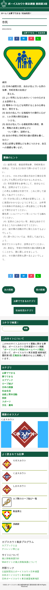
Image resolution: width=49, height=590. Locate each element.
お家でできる (29, 33)
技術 (4, 398)
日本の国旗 (7, 387)
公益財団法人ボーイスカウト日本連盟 (20, 571)
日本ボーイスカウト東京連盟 (16, 575)
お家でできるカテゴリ (25, 301)
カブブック (7, 380)
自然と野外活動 (10, 394)
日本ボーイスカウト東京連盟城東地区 (20, 578)
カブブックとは (9, 545)
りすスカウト (19, 460)
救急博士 (17, 511)
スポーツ (6, 401)
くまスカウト (7, 419)
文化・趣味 (7, 405)
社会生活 (41, 33)
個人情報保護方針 (10, 558)
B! (24, 38)
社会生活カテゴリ (24, 310)
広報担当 (17, 355)
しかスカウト (19, 486)
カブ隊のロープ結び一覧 (25, 499)
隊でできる (7, 376)
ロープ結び (7, 384)
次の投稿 (8, 290)
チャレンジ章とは (10, 549)
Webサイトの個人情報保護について (19, 562)
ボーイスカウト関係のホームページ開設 (24, 349)
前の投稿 (40, 290)
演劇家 (16, 524)
